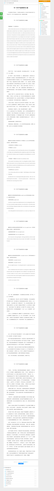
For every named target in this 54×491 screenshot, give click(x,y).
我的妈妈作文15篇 (8, 469)
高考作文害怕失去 (8, 483)
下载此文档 (44, 1)
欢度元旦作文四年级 (9, 476)
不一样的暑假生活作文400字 (10, 471)
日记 (6, 485)
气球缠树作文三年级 (9, 480)
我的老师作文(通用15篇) (9, 478)
